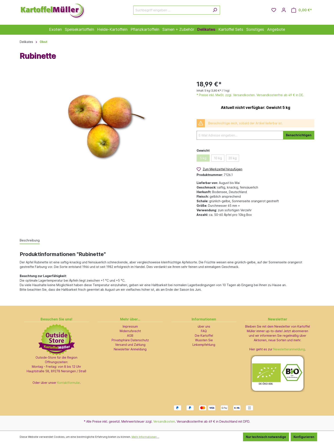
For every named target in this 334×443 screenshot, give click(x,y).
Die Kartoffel (204, 335)
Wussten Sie (204, 340)
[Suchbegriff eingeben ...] (171, 10)
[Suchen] (215, 10)
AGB (130, 335)
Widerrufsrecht (130, 331)
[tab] (30, 240)
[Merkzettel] (274, 10)
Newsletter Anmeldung (130, 349)
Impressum (130, 326)
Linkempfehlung (203, 344)
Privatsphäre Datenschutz (130, 340)
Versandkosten (164, 421)
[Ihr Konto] (284, 10)
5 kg (203, 158)
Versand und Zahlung (130, 344)
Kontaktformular (68, 382)
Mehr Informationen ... (145, 436)
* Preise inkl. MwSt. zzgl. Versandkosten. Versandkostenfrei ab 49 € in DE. (250, 95)
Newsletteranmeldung (289, 349)
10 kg (218, 158)
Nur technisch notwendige (266, 437)
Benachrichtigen (298, 135)
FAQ (204, 331)
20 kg (232, 158)
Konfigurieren (303, 437)
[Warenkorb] (301, 10)
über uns (204, 326)
